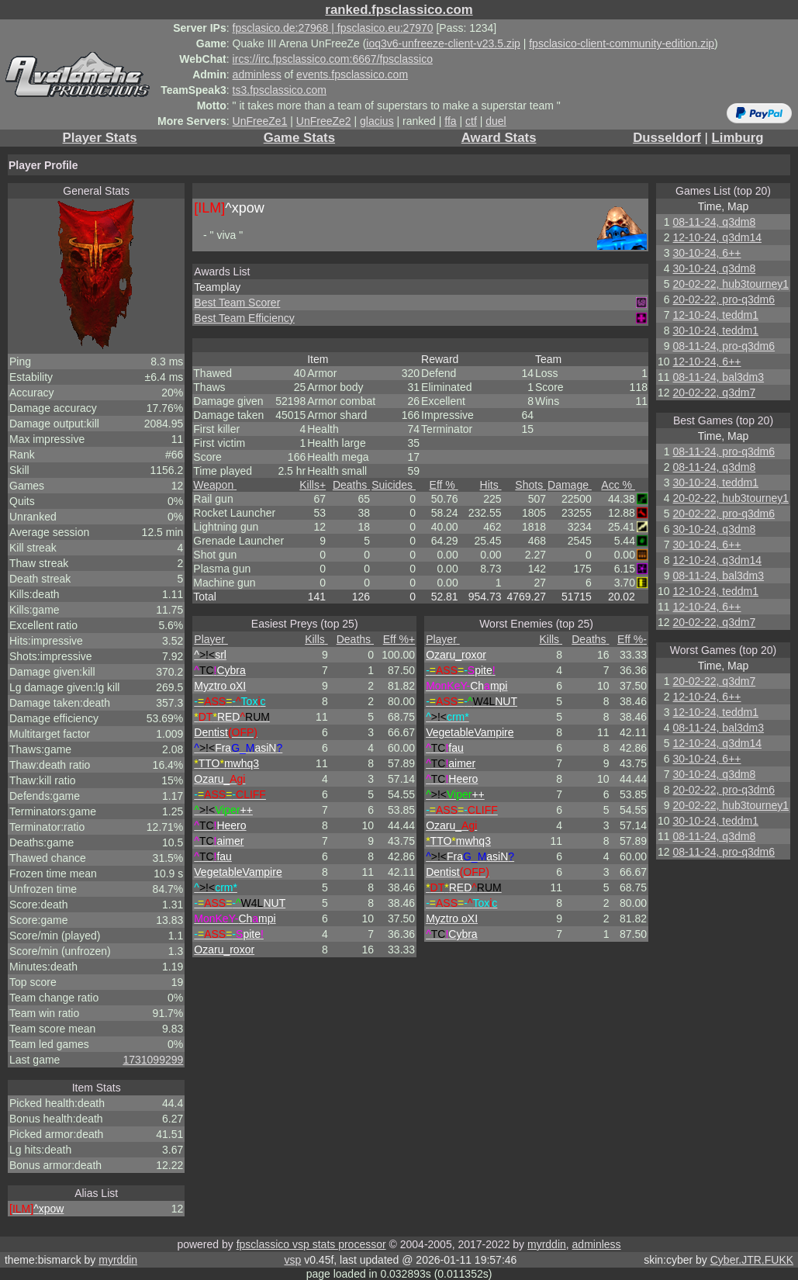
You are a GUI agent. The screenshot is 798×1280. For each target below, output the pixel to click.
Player (211, 639)
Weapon (215, 485)
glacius (377, 121)
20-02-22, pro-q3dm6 (724, 299)
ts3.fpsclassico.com (279, 90)
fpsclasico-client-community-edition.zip (621, 43)
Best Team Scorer (237, 302)
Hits (491, 485)
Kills (312, 485)
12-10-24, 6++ (707, 361)
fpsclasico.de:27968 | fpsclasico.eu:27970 (333, 28)
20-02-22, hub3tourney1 (731, 284)
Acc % (618, 485)
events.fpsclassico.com (352, 74)
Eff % (444, 485)
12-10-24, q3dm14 (717, 237)
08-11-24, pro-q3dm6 (724, 346)
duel (495, 121)
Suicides (393, 485)
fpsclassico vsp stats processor (311, 1244)
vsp (292, 1260)
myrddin (546, 1244)
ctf (471, 121)
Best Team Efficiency (244, 318)
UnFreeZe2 (323, 121)
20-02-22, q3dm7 (714, 392)
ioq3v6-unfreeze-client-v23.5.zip (443, 43)
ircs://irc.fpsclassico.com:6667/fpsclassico (333, 59)
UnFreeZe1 (260, 121)
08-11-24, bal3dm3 (719, 377)
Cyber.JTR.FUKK (751, 1260)
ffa (450, 121)
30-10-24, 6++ (707, 253)
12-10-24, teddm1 (716, 315)
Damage (570, 485)
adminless (257, 74)
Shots (530, 485)
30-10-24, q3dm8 (714, 268)
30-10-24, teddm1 (716, 330)
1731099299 (153, 1059)
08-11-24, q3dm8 (714, 222)
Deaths (351, 485)
